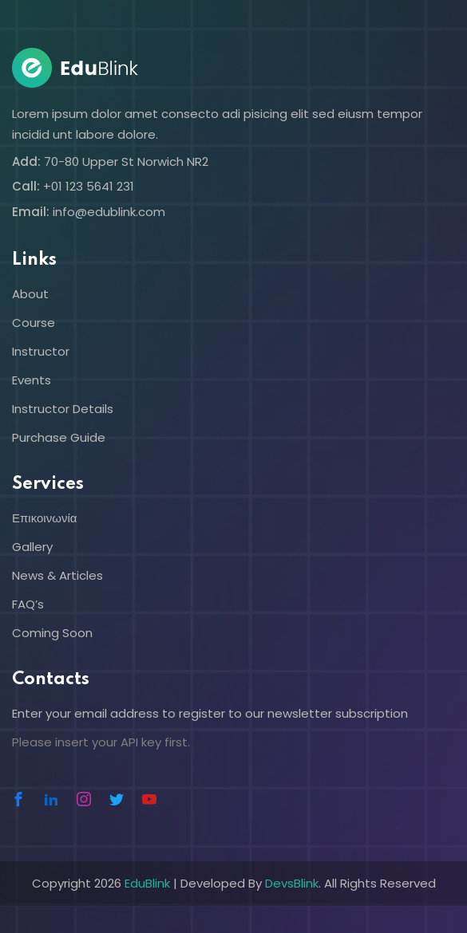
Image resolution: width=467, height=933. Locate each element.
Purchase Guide (58, 437)
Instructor (40, 351)
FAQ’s (28, 604)
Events (31, 380)
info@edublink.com (109, 211)
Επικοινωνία (44, 518)
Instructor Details (62, 408)
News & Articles (57, 575)
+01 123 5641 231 (88, 186)
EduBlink (147, 883)
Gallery (32, 546)
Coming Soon (52, 632)
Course (33, 322)
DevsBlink (292, 883)
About (30, 293)
